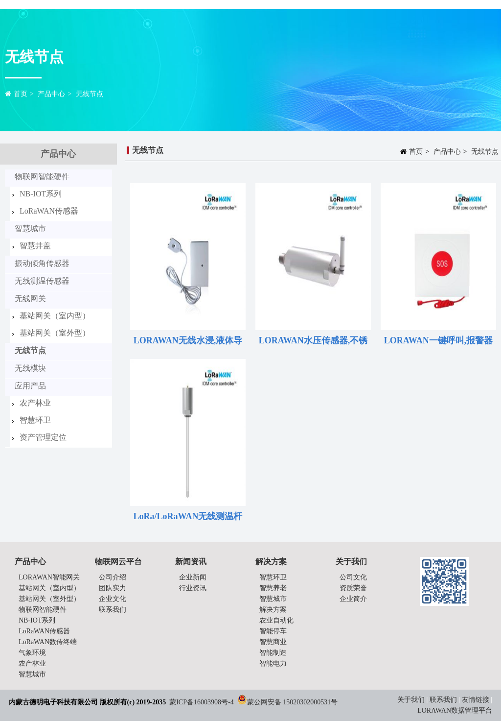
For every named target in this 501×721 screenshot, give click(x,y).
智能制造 (273, 652)
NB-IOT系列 (41, 194)
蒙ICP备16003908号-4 (201, 702)
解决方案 (273, 609)
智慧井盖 (35, 245)
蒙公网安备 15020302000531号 (292, 702)
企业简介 (353, 598)
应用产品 (30, 386)
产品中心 (51, 95)
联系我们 (112, 609)
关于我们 (412, 699)
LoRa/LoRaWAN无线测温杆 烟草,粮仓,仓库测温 (187, 518)
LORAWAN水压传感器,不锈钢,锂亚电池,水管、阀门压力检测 (313, 342)
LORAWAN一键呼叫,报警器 (438, 340)
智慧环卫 (35, 420)
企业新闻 (192, 577)
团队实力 (112, 588)
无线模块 (30, 368)
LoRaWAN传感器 (49, 211)
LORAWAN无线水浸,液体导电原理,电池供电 (188, 342)
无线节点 (89, 95)
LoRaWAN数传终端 (48, 642)
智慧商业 (273, 642)
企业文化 (112, 598)
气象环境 (32, 652)
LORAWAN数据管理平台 (454, 710)
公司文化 (353, 577)
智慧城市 (30, 228)
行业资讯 (192, 588)
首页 (20, 95)
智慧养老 (273, 588)
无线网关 (30, 298)
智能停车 (273, 631)
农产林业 (35, 403)
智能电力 (273, 663)
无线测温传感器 (42, 281)
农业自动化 (276, 620)
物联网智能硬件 (42, 176)
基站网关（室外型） (55, 333)
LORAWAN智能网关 (49, 577)
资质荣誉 (353, 588)
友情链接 (475, 699)
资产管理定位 (43, 437)
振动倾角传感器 (42, 263)
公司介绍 (112, 577)
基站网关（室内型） (55, 316)
